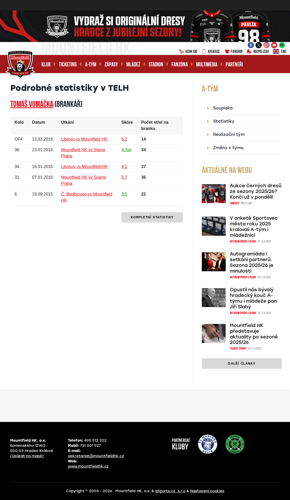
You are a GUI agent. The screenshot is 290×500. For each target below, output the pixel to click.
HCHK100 (188, 52)
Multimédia (206, 65)
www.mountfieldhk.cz (88, 466)
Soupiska (223, 108)
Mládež (133, 65)
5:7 (124, 177)
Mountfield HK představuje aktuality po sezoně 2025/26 (254, 334)
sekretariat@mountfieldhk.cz (96, 456)
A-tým (90, 65)
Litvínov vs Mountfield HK (84, 166)
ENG (279, 52)
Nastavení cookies (207, 491)
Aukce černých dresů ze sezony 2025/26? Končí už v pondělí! (255, 191)
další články (241, 363)
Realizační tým (229, 134)
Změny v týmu (228, 147)
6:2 (124, 139)
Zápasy (111, 65)
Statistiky (223, 121)
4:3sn (126, 150)
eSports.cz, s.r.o (170, 491)
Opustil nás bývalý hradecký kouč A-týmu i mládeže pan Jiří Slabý (253, 298)
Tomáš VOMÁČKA (31, 105)
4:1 (124, 166)
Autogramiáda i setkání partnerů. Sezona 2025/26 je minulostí (251, 262)
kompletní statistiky (152, 217)
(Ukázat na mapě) (27, 456)
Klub (46, 65)
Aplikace (210, 52)
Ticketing (68, 65)
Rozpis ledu (258, 52)
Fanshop (233, 52)
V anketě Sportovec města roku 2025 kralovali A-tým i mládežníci (254, 226)
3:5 (124, 194)
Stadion (156, 65)
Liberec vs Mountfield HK (84, 139)
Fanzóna (179, 65)
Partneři (234, 65)
